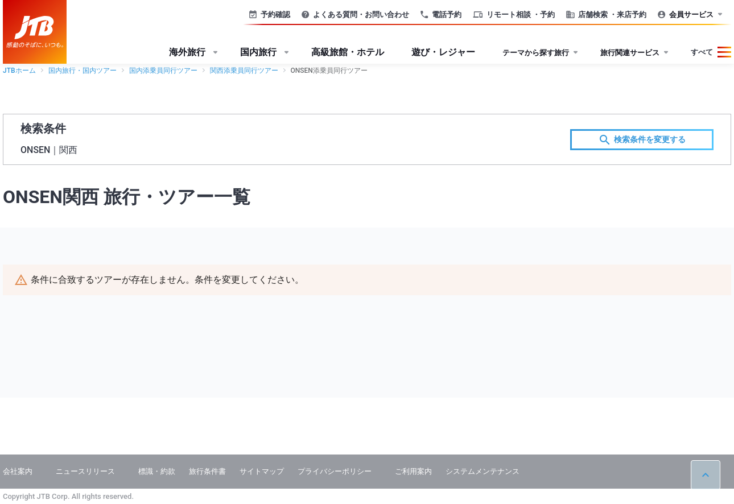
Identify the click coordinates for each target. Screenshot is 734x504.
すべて (702, 52)
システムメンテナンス (482, 471)
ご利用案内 (413, 471)
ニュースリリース (85, 471)
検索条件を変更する (642, 140)
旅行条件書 (207, 471)
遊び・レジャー (443, 52)
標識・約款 (156, 471)
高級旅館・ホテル (347, 52)
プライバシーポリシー (335, 471)
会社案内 (17, 471)
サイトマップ (262, 471)
